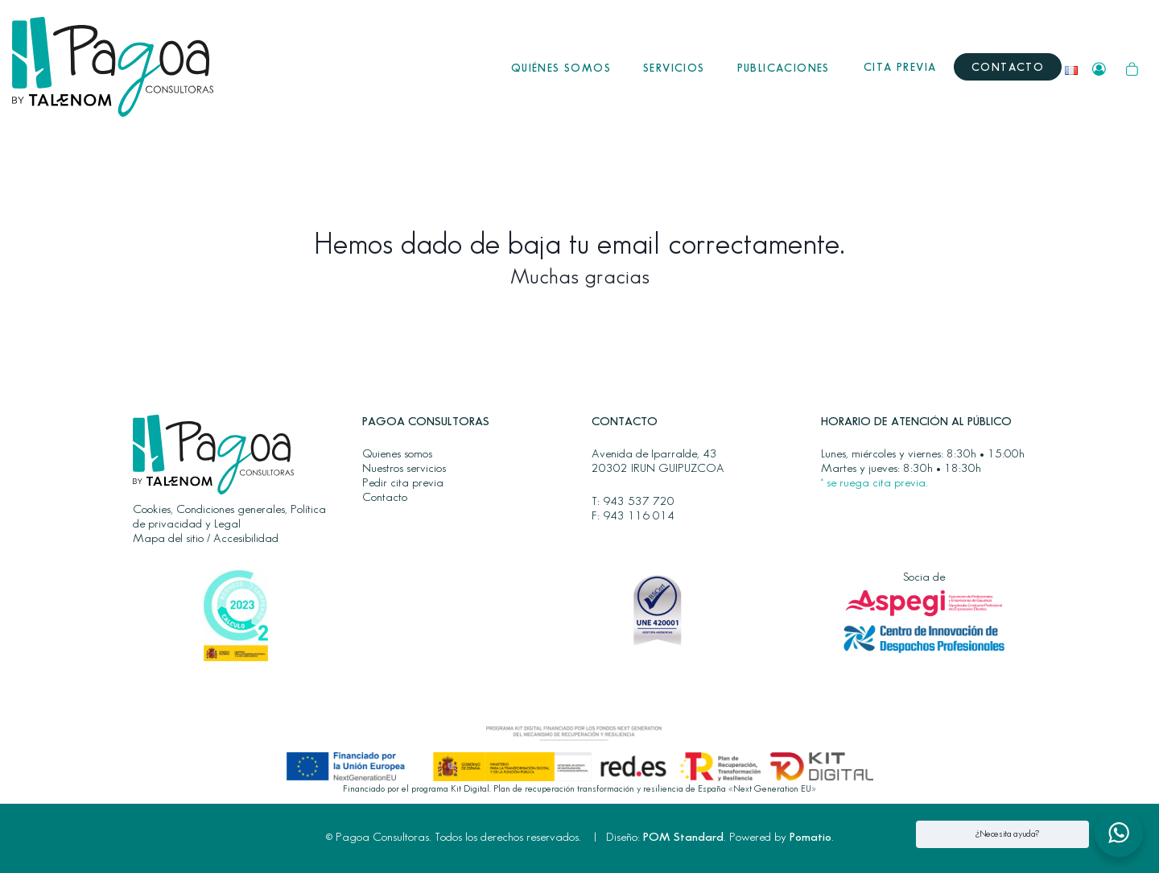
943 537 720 (638, 501)
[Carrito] (1132, 67)
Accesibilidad (245, 538)
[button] (1119, 833)
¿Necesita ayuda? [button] (1007, 834)
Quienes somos (397, 454)
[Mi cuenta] (1099, 67)
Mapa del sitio (168, 538)
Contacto (384, 497)
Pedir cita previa (402, 483)
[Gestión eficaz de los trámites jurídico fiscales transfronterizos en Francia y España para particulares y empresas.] (112, 67)
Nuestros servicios (404, 468)
